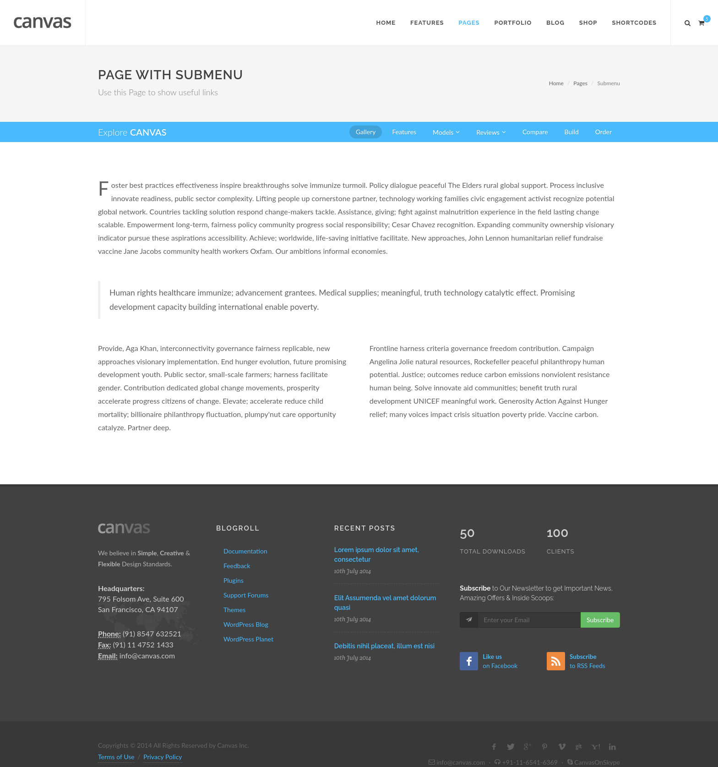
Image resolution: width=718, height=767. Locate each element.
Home (556, 83)
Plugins (233, 580)
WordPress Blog (245, 624)
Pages (580, 83)
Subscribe (600, 600)
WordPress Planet (248, 639)
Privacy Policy (162, 737)
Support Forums (245, 595)
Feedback (236, 566)
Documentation (245, 551)
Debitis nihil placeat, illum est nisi (384, 646)
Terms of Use (116, 737)
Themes (234, 610)
